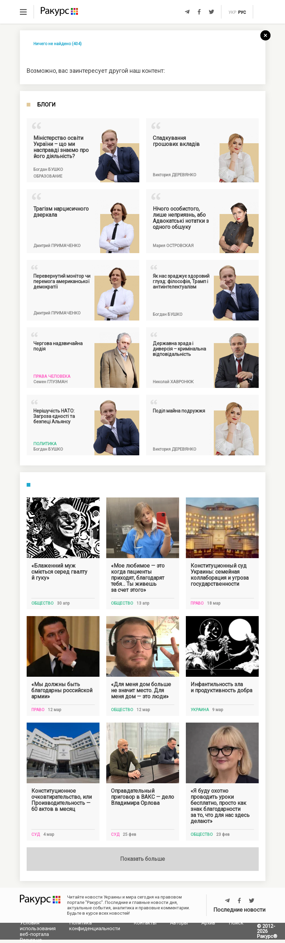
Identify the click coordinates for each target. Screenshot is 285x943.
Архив (208, 923)
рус (242, 12)
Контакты (145, 923)
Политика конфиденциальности (94, 926)
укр (232, 12)
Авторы (179, 923)
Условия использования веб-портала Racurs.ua (38, 931)
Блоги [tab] (46, 105)
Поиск (236, 923)
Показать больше (142, 859)
